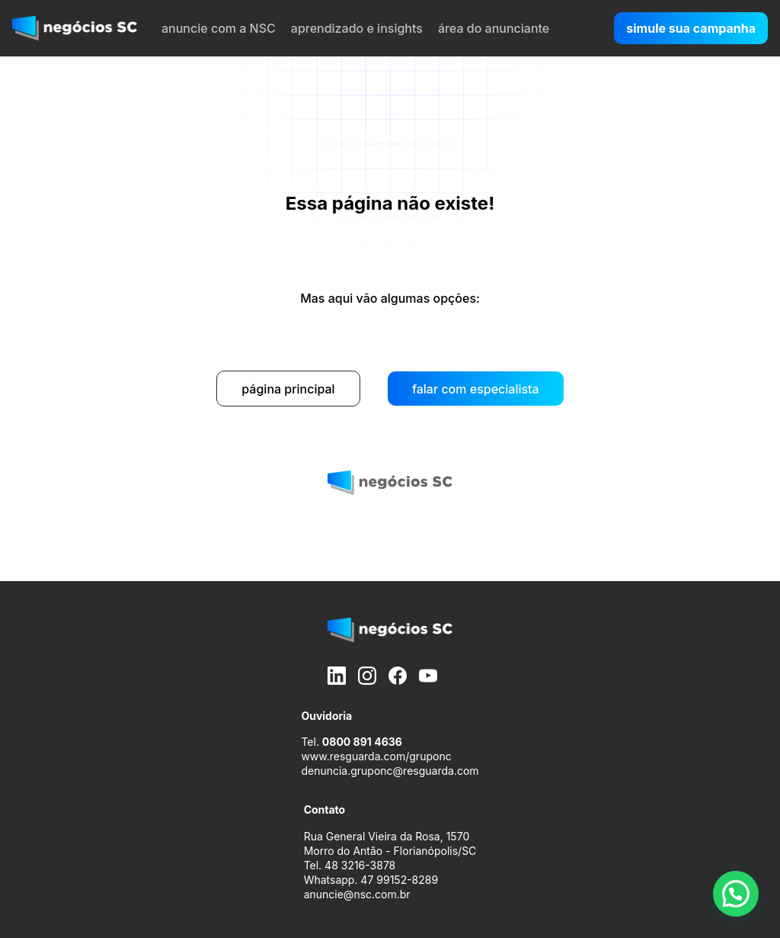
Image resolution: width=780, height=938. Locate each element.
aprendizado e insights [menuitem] (357, 28)
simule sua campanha (691, 28)
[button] (736, 894)
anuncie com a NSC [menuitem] (218, 28)
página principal (287, 389)
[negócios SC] (74, 28)
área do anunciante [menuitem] (493, 28)
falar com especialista (475, 389)
